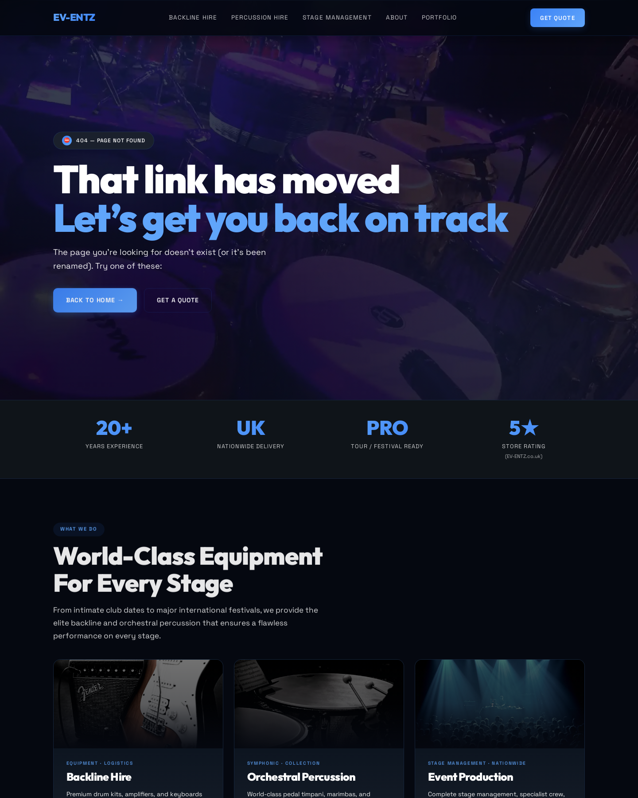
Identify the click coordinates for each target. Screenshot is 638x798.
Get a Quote (177, 303)
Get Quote (557, 18)
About (397, 17)
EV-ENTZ (74, 17)
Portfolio (439, 17)
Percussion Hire (259, 17)
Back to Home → (95, 303)
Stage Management (337, 17)
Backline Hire (193, 17)
